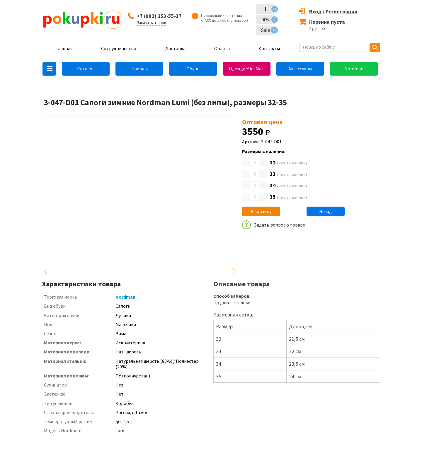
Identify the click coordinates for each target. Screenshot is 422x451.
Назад (325, 211)
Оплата (222, 48)
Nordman (353, 69)
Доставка (175, 48)
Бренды (139, 69)
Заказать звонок (151, 22)
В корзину (261, 211)
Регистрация (341, 11)
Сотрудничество (118, 48)
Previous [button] (45, 271)
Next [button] (233, 271)
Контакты (269, 48)
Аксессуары (300, 69)
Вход (315, 11)
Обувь (193, 69)
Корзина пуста (327, 21)
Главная (64, 48)
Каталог (85, 69)
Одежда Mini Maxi (247, 69)
